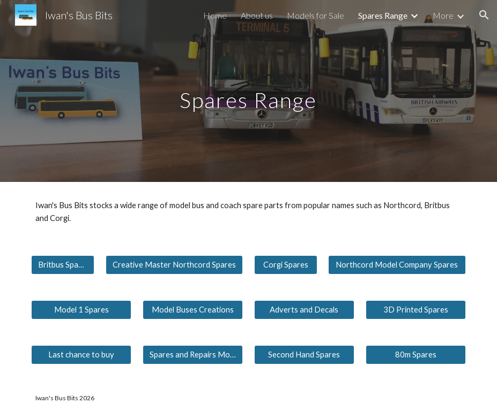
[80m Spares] (415, 354)
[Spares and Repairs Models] (192, 354)
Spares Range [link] (382, 15)
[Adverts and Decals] (304, 310)
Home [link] (215, 15)
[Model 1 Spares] (81, 310)
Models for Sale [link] (315, 15)
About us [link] (257, 15)
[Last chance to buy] (81, 354)
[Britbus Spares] (63, 265)
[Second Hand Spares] (304, 354)
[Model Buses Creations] (192, 310)
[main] (248, 91)
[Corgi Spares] (286, 265)
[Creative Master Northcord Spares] (174, 265)
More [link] (443, 15)
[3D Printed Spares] (415, 310)
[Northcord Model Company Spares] (397, 265)
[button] (484, 15)
